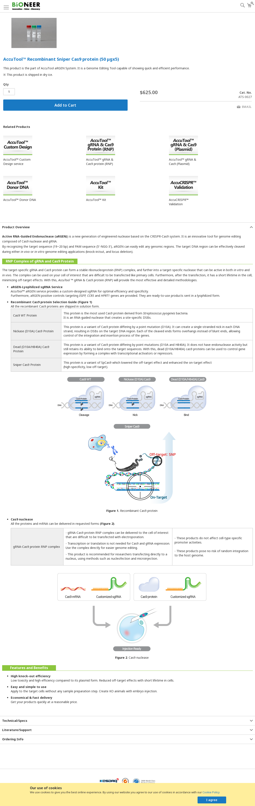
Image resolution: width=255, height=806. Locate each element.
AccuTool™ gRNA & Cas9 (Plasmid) (182, 161)
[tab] (127, 227)
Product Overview (16, 227)
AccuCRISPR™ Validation (179, 202)
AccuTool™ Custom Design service (17, 161)
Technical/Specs (14, 721)
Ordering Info (12, 739)
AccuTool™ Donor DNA (19, 200)
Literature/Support (17, 730)
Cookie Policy (211, 792)
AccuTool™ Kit (96, 200)
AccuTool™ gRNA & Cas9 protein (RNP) (99, 161)
